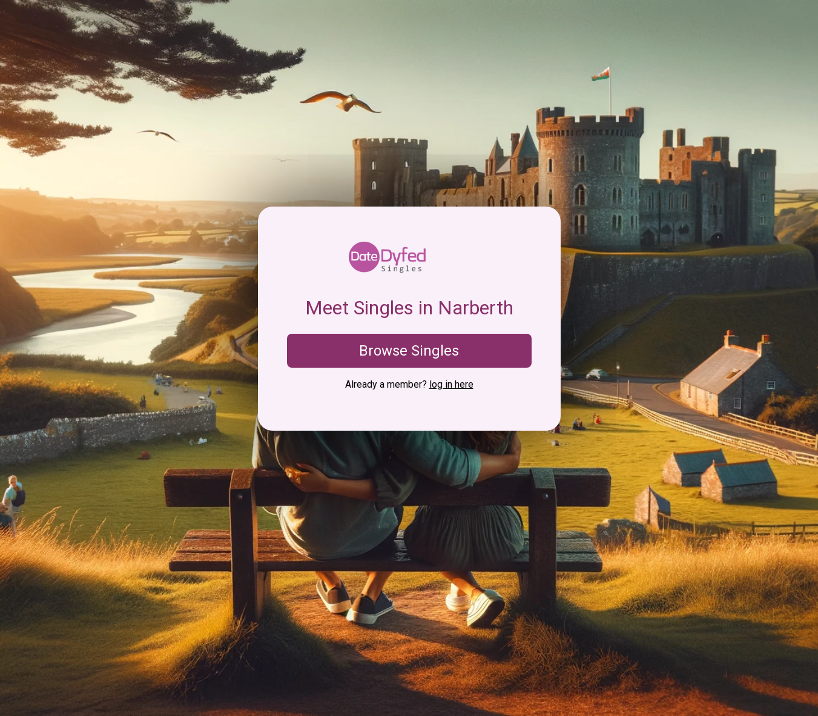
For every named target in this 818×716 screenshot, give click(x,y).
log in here (451, 384)
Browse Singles (409, 350)
